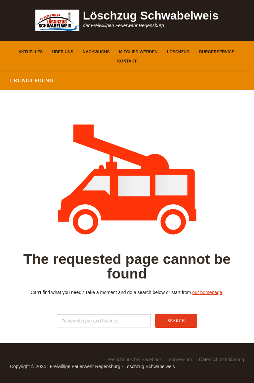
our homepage (207, 292)
